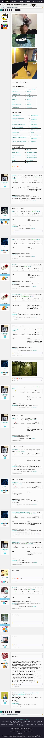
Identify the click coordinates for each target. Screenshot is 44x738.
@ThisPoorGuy (34, 115)
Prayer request (15, 152)
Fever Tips (14, 96)
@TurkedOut (30, 160)
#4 (41, 258)
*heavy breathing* (16, 115)
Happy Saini (5, 700)
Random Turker (5, 621)
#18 (41, 647)
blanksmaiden (5, 182)
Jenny (13, 211)
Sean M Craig (15, 329)
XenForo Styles (21, 731)
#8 (41, 380)
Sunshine (14, 160)
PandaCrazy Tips (16, 94)
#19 (41, 686)
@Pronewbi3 (34, 124)
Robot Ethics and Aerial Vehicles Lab (20, 512)
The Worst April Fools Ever (18, 124)
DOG (13, 157)
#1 (41, 169)
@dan (32, 132)
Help (24, 733)
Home (2, 1)
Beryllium (20, 733)
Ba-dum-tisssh (15, 132)
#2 (41, 201)
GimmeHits (4, 595)
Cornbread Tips (16, 89)
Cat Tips (14, 102)
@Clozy (28, 94)
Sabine (13, 418)
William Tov (14, 264)
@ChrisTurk (29, 107)
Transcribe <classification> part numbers (25, 693)
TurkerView (34, 200)
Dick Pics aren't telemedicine (19, 141)
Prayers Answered (16, 155)
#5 (41, 288)
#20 (41, 706)
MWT (5, 246)
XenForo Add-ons (13, 731)
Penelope (5, 272)
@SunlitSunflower (31, 96)
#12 (41, 505)
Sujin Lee (14, 175)
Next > (19, 10)
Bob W (4, 660)
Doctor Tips (15, 91)
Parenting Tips (15, 107)
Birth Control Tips (16, 104)
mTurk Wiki (20, 1)
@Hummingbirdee (35, 129)
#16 (41, 608)
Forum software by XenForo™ (22, 728)
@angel (28, 102)
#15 (41, 581)
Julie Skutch (14, 587)
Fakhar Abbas (15, 449)
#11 (41, 473)
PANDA (14, 178)
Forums (7, 1)
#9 (41, 409)
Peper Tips (14, 99)
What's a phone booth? (17, 127)
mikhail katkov (15, 482)
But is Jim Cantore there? (18, 118)
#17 (41, 625)
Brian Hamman (21, 694)
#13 (41, 535)
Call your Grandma (16, 149)
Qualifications (14, 196)
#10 (41, 440)
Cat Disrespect (15, 122)
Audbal (5, 215)
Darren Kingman (15, 542)
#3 (41, 233)
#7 (41, 355)
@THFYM (29, 91)
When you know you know (18, 129)
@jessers (29, 99)
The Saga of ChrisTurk (17, 135)
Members (13, 1)
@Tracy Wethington (31, 89)
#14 (41, 564)
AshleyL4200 (5, 577)
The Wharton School (16, 294)
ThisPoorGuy (14, 169)
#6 (41, 319)
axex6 (5, 643)
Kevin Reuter (15, 387)
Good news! (15, 162)
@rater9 (29, 149)
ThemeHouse (29, 729)
